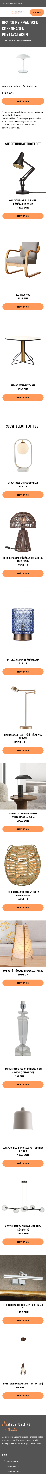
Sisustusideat (13, 1466)
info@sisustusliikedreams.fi (12, 4)
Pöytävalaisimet (23, 40)
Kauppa (37, 12)
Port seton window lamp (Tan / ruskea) (23, 1383)
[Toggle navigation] (5, 12)
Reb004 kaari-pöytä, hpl (23, 385)
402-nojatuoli (23, 294)
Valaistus (9, 40)
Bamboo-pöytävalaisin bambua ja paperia (23, 970)
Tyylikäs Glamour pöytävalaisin (23, 659)
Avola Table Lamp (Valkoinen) (23, 482)
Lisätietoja (23, 101)
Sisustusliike (12, 1461)
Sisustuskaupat (14, 1471)
